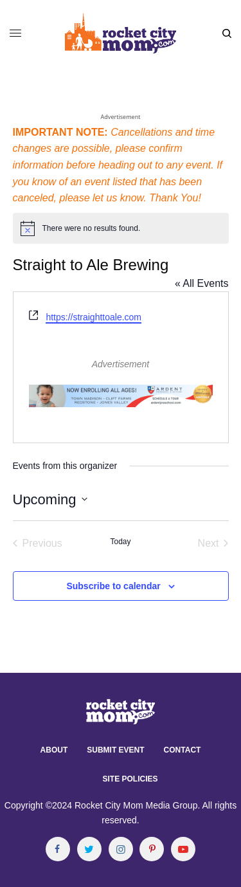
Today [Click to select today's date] (120, 541)
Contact (182, 749)
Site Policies (129, 778)
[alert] (121, 228)
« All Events (202, 283)
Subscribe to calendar (113, 586)
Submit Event (115, 749)
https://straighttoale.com (93, 317)
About (54, 749)
